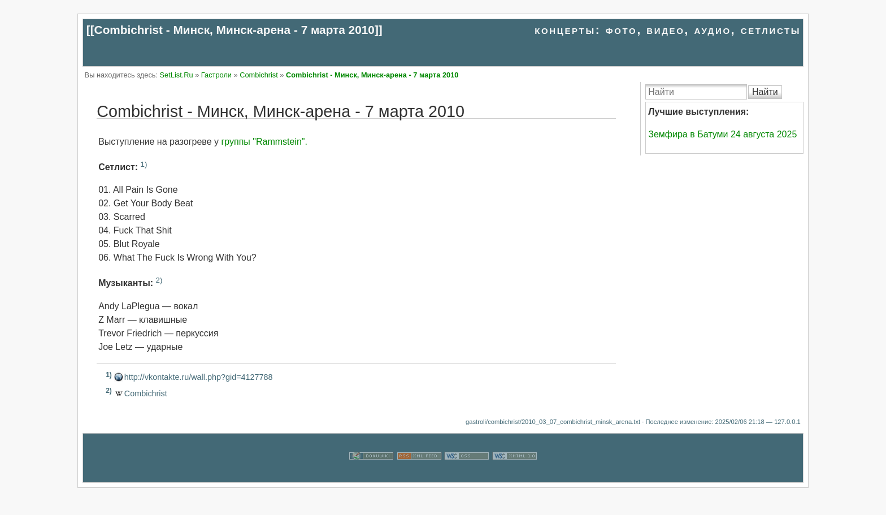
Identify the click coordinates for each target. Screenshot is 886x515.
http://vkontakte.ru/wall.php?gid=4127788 (198, 377)
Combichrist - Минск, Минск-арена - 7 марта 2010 (234, 29)
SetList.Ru (176, 75)
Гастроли (216, 75)
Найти (765, 92)
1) (144, 164)
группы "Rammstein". (264, 141)
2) (159, 280)
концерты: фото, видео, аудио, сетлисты (668, 29)
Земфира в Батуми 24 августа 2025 (722, 134)
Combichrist (259, 75)
